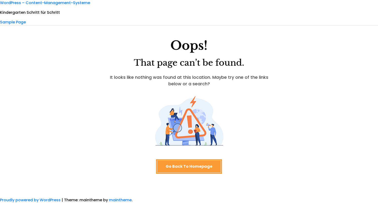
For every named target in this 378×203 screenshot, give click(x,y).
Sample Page (13, 22)
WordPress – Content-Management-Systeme (45, 3)
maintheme (120, 200)
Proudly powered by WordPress (31, 200)
